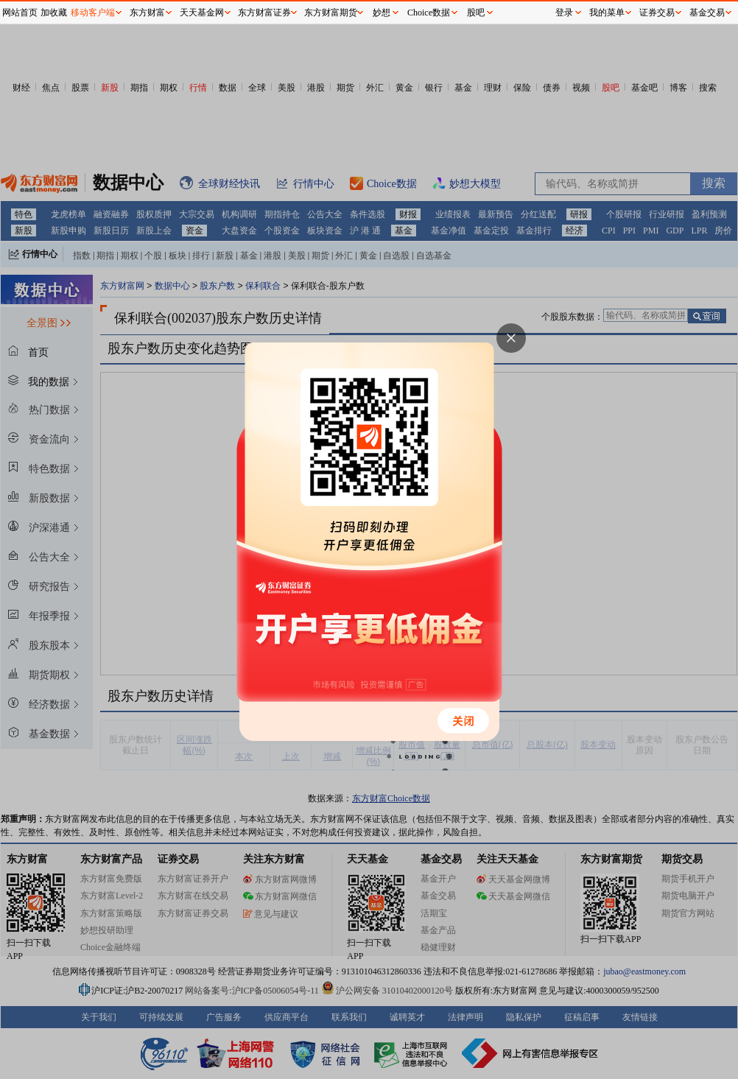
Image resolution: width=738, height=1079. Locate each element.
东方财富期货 (330, 12)
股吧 (476, 12)
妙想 (381, 12)
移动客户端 (93, 12)
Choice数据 (428, 12)
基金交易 (707, 12)
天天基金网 (202, 12)
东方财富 (147, 12)
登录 (564, 12)
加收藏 (54, 12)
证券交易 (657, 12)
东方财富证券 (264, 12)
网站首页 (20, 12)
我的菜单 (607, 12)
